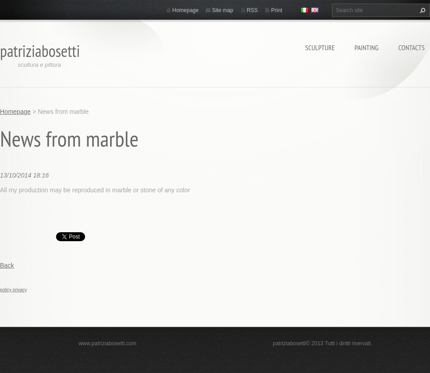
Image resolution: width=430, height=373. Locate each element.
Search (421, 10)
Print (276, 10)
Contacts (411, 47)
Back (7, 265)
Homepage (185, 10)
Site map (222, 10)
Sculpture (320, 47)
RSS (252, 10)
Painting (367, 47)
